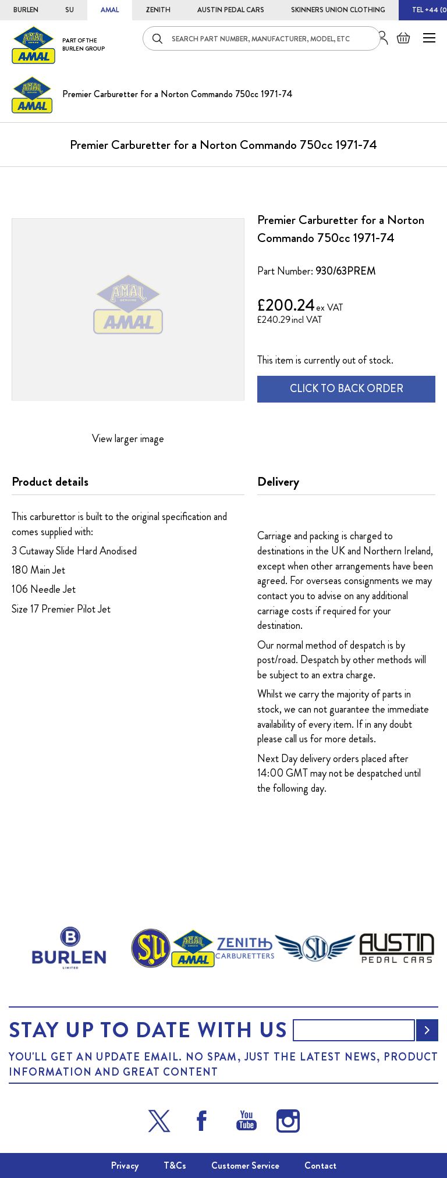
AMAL (110, 10)
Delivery (278, 482)
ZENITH (158, 10)
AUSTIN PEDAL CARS (230, 10)
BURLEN (25, 10)
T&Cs (175, 1165)
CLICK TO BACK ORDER (346, 388)
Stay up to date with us (148, 1030)
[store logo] (58, 44)
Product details (50, 482)
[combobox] (262, 38)
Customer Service (245, 1165)
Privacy (125, 1165)
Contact (320, 1165)
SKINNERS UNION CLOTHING (338, 10)
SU (69, 10)
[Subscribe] (427, 1030)
